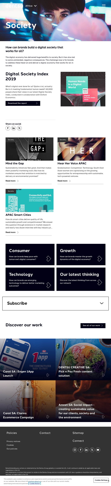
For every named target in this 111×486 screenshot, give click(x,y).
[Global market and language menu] (31, 6)
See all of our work (93, 326)
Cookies (10, 445)
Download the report (23, 103)
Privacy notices (13, 441)
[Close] (108, 480)
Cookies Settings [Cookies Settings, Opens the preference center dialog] (101, 480)
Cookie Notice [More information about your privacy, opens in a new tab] (34, 483)
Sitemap (78, 433)
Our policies (12, 449)
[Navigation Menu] (103, 5)
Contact (45, 433)
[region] (55, 481)
